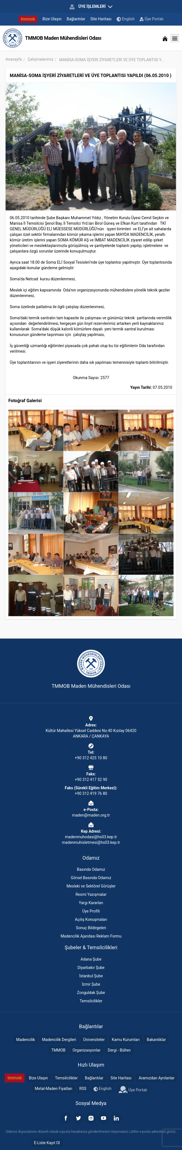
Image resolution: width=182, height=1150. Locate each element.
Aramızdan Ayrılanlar (156, 1078)
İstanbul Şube (91, 976)
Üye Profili (91, 911)
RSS (82, 1088)
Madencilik (25, 1039)
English (126, 19)
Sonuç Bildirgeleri (91, 928)
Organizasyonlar (87, 1050)
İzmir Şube (91, 984)
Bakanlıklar (156, 1039)
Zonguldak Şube (91, 992)
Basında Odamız (91, 869)
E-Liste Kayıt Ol (47, 1143)
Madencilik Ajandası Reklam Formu (91, 936)
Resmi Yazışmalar (90, 894)
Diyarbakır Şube (90, 967)
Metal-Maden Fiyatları (53, 1088)
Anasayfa (14, 59)
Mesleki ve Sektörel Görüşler (91, 886)
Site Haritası (101, 19)
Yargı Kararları (91, 903)
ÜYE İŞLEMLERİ (91, 6)
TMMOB (58, 1050)
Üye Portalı (151, 19)
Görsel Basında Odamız (91, 878)
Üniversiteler (94, 1039)
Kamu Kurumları (126, 1039)
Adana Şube (91, 959)
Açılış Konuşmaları (91, 919)
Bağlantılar (76, 19)
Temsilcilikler (91, 1001)
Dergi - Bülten (119, 1050)
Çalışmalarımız (40, 59)
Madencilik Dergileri (59, 1039)
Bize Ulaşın (52, 19)
